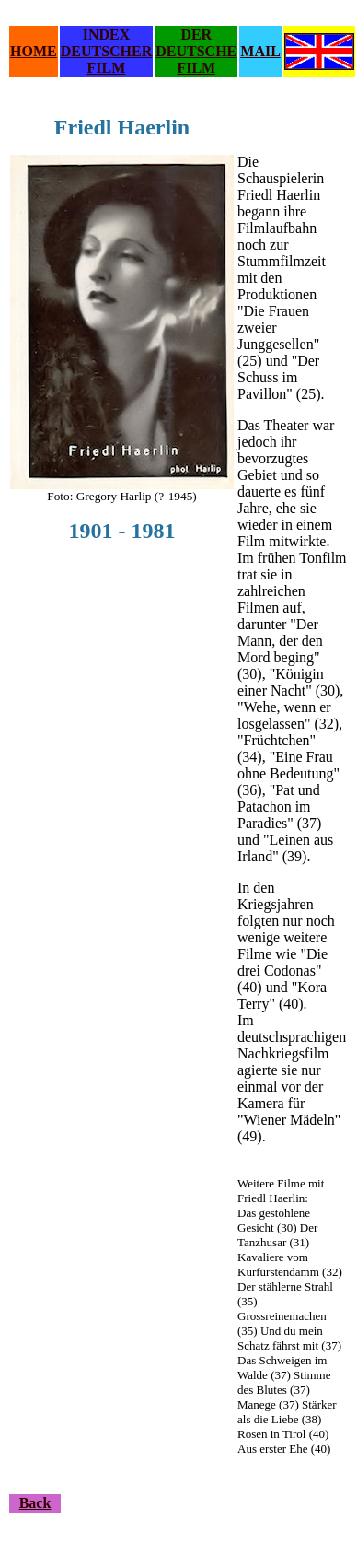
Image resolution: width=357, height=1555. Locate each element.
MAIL (260, 51)
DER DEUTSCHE (195, 43)
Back (35, 1503)
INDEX (107, 34)
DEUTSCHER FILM (107, 59)
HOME (33, 51)
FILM (196, 68)
